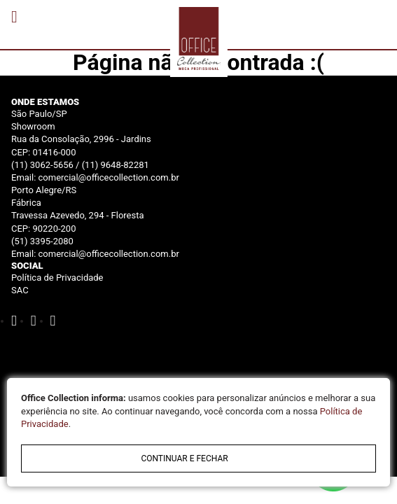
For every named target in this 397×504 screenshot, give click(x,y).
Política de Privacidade (57, 277)
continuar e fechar (184, 458)
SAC (20, 290)
